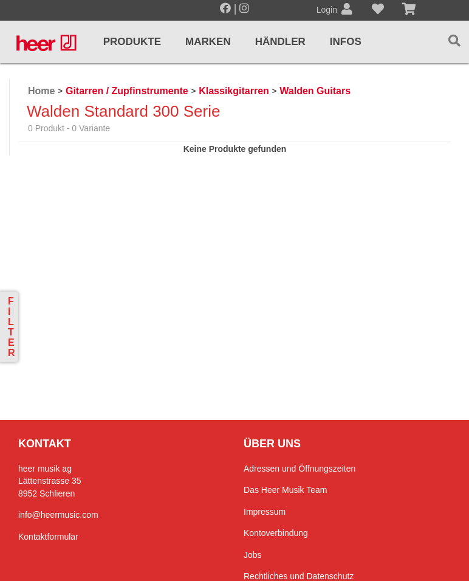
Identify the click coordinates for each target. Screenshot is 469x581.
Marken (208, 41)
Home (41, 91)
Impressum (265, 512)
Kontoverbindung (276, 533)
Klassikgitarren (234, 91)
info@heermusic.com (58, 515)
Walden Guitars (315, 91)
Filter (11, 327)
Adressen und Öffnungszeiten (299, 468)
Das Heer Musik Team (285, 490)
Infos (345, 41)
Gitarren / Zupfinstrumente (127, 91)
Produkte (132, 41)
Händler (280, 41)
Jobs (253, 555)
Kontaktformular (48, 536)
